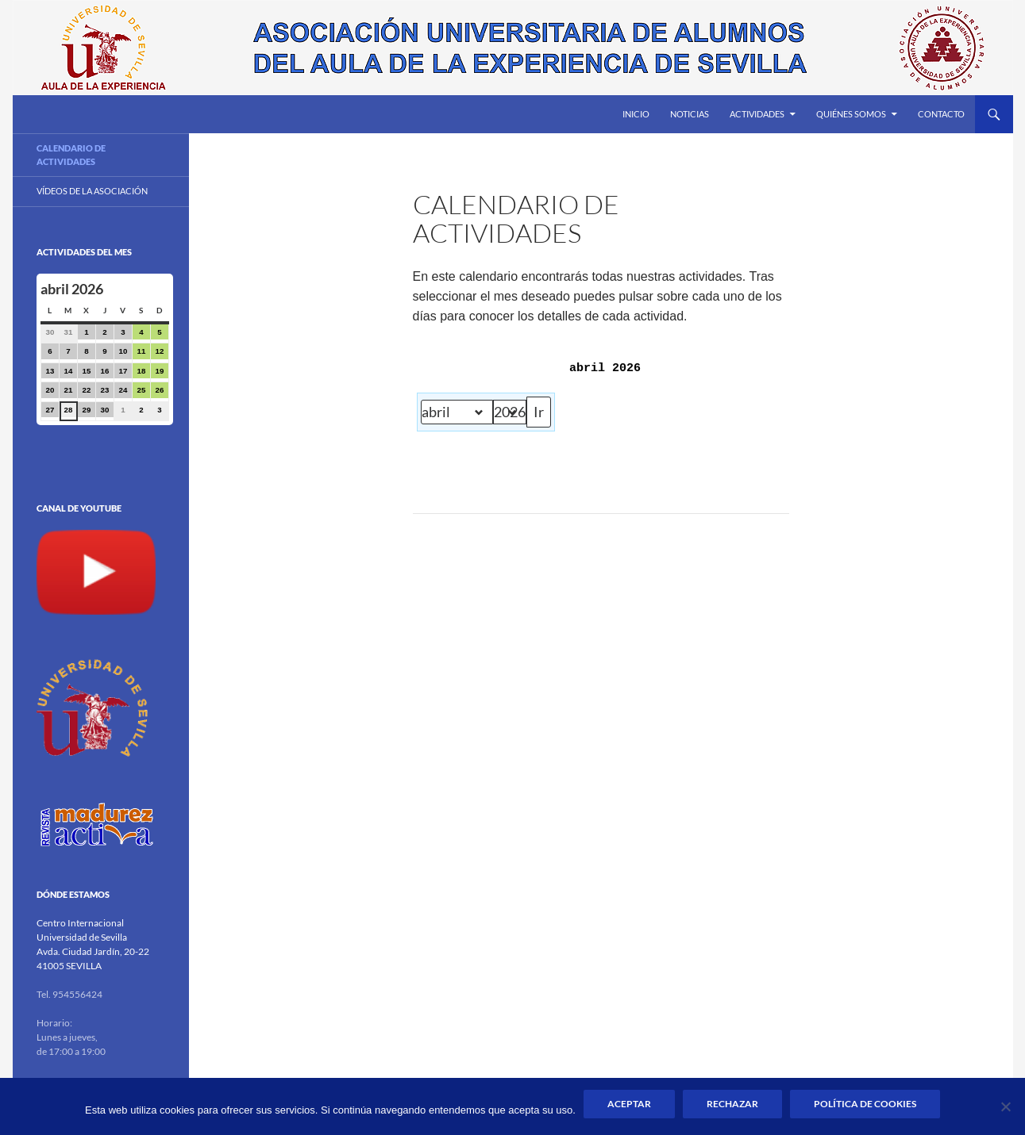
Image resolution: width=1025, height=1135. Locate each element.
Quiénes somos (851, 114)
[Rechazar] (1005, 1106)
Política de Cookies (865, 1104)
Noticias (689, 114)
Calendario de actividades (71, 155)
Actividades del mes (84, 252)
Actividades (757, 114)
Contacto (941, 114)
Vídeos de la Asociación (92, 191)
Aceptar (629, 1104)
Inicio (635, 114)
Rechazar (732, 1104)
